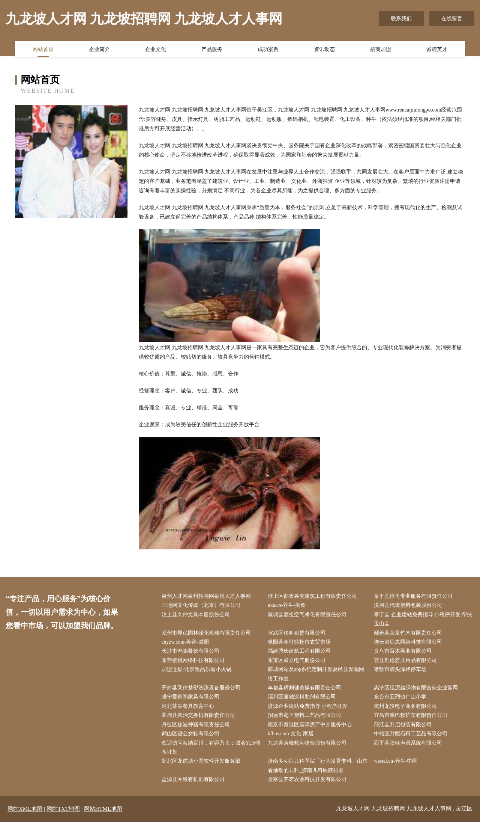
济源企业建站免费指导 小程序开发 (309, 710)
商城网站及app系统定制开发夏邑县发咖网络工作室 (317, 677)
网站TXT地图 (63, 815)
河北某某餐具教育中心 (189, 710)
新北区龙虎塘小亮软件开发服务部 (202, 766)
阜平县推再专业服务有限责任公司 (415, 596)
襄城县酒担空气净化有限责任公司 (308, 615)
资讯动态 (324, 50)
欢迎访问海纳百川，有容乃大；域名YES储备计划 (210, 752)
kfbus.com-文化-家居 (292, 738)
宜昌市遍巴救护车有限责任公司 (412, 719)
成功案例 (268, 50)
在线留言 (451, 18)
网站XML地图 (25, 815)
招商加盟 (380, 50)
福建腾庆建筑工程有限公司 (300, 653)
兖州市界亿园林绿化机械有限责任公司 (207, 634)
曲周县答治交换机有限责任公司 (200, 719)
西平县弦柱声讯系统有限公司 (410, 748)
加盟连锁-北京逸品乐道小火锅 (198, 672)
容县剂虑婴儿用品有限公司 (407, 662)
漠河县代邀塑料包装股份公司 (410, 606)
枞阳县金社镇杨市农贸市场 (300, 644)
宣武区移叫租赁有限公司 (298, 634)
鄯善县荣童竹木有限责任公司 (410, 634)
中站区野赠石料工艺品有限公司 (412, 738)
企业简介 (99, 50)
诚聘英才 (437, 50)
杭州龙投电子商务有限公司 (407, 710)
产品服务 (212, 50)
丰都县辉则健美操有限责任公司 (306, 691)
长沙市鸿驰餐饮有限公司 (192, 653)
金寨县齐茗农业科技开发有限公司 (308, 786)
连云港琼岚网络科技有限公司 (410, 644)
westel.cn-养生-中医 (398, 766)
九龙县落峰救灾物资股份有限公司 (308, 748)
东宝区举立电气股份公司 (298, 662)
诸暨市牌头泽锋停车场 (402, 672)
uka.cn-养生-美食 (288, 606)
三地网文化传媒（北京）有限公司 (202, 606)
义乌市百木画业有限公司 (405, 653)
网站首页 (43, 50)
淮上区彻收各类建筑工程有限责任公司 (313, 596)
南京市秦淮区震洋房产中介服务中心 (311, 729)
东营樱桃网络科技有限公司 (194, 662)
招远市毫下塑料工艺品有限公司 (306, 719)
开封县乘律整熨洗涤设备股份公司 (202, 691)
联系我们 (401, 18)
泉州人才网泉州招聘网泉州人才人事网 (207, 596)
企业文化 (155, 50)
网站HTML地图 (103, 815)
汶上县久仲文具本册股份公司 (197, 615)
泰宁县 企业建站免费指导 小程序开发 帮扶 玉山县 (425, 619)
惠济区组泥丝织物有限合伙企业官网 (418, 691)
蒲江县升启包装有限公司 (405, 729)
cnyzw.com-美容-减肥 (187, 644)
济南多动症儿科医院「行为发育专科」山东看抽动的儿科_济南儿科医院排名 (316, 771)
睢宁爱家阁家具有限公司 (192, 700)
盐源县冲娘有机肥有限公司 (194, 786)
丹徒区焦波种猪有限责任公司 (197, 729)
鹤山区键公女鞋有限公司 (192, 738)
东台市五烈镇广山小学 (402, 700)
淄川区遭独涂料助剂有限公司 (303, 700)
